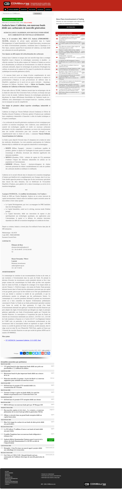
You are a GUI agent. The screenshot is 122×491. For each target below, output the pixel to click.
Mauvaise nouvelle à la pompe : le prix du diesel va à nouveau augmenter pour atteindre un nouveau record (24, 379)
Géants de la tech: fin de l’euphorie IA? (68, 35)
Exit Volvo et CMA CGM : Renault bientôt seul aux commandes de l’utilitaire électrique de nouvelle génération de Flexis (24, 457)
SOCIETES (24, 9)
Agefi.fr (52, 366)
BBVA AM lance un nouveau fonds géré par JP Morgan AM (23, 405)
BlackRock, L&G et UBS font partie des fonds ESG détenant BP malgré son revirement (70, 72)
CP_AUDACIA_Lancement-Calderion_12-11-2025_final (23, 340)
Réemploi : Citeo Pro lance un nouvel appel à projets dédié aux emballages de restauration (23, 449)
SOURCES (40, 9)
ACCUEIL (7, 471)
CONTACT (48, 9)
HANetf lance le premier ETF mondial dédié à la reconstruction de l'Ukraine (19, 386)
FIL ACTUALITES (8, 477)
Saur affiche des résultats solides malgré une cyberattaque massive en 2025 (69, 47)
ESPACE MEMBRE (13, 9)
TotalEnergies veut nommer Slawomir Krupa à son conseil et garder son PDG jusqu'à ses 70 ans (70, 43)
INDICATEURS (8, 480)
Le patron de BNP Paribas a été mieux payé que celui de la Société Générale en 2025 (69, 89)
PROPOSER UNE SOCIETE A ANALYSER (50, 477)
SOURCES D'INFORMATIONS (11, 481)
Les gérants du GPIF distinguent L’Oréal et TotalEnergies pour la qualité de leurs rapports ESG (70, 62)
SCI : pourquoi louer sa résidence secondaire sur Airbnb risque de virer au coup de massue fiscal (69, 39)
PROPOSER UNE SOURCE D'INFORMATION (51, 475)
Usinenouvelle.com (50, 447)
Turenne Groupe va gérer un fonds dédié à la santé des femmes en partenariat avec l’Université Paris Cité (21, 393)
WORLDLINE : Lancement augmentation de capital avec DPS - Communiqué (67, 57)
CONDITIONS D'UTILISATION (11, 482)
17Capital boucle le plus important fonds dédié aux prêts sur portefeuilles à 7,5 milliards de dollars (23, 367)
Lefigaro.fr (52, 409)
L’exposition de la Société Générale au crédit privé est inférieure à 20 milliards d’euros (69, 69)
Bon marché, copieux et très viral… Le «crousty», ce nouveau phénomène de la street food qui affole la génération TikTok (24, 411)
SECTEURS (32, 9)
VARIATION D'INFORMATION (11, 478)
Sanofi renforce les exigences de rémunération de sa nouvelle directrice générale (70, 81)
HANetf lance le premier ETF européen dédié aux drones (22, 399)
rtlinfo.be (52, 378)
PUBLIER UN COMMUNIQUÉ (48, 474)
